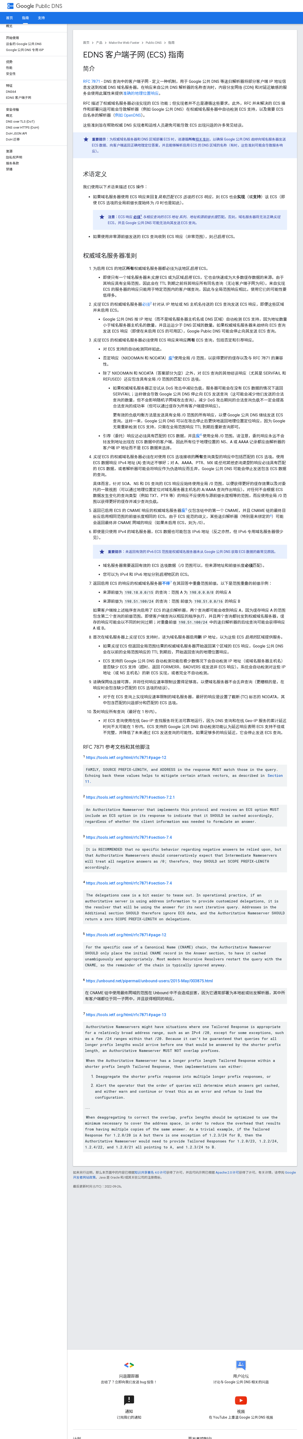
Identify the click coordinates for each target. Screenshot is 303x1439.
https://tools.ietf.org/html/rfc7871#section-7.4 (129, 837)
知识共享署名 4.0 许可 (150, 1172)
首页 (9, 18)
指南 (171, 43)
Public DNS (39, 6)
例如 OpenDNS (128, 115)
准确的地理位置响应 (141, 93)
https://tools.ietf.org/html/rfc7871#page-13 (126, 1014)
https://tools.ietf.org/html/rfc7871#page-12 (126, 757)
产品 (99, 43)
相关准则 (202, 139)
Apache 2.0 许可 (227, 1172)
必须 (147, 304)
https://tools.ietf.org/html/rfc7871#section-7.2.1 (130, 797)
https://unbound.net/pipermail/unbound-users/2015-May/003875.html (149, 981)
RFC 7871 (91, 81)
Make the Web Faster (124, 43)
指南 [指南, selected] (25, 18)
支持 (41, 18)
